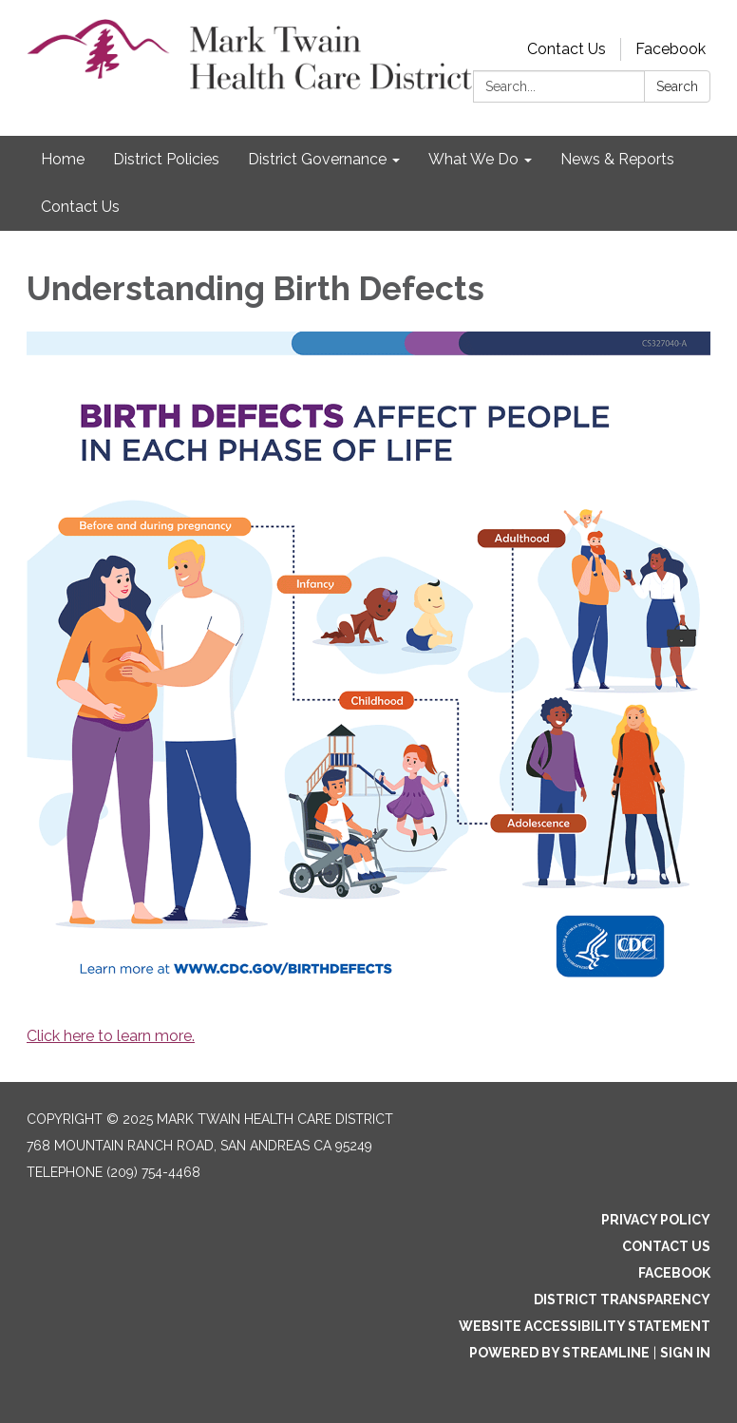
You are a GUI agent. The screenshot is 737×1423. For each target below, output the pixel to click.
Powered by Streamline (559, 1352)
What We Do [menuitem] (473, 159)
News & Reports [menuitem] (617, 159)
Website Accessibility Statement (584, 1326)
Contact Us (566, 49)
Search (677, 86)
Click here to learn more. (111, 1036)
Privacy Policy (655, 1219)
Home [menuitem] (63, 159)
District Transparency (622, 1299)
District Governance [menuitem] (317, 159)
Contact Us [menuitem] (80, 207)
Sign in (685, 1352)
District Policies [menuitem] (166, 159)
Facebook (670, 49)
